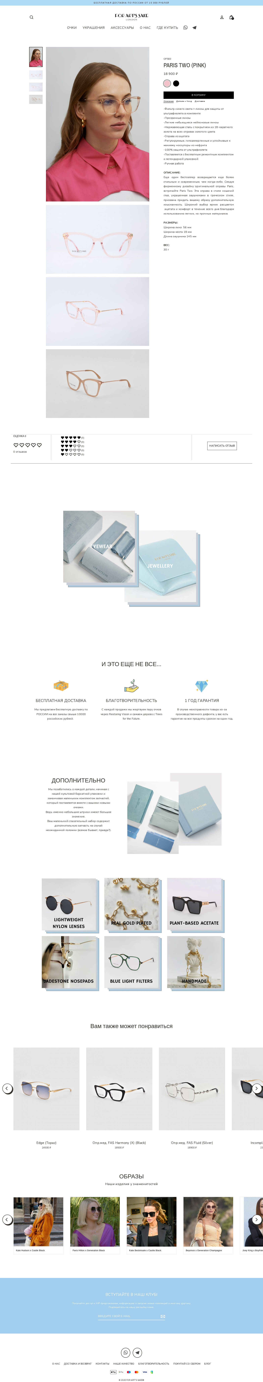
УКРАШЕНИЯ (94, 27)
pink (167, 83)
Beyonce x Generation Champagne (204, 1250)
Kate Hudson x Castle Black (30, 1250)
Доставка (200, 101)
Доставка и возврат (78, 1363)
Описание (169, 101)
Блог (207, 1363)
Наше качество (123, 1363)
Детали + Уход (184, 101)
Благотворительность (153, 1363)
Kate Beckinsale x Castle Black (145, 1250)
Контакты (102, 1363)
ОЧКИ (72, 27)
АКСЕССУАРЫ (122, 27)
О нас (56, 1363)
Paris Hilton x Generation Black (89, 1250)
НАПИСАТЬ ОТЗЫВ (222, 446)
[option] (46, 1089)
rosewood (176, 83)
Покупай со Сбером (186, 1363)
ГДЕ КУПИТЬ (167, 27)
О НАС (145, 27)
